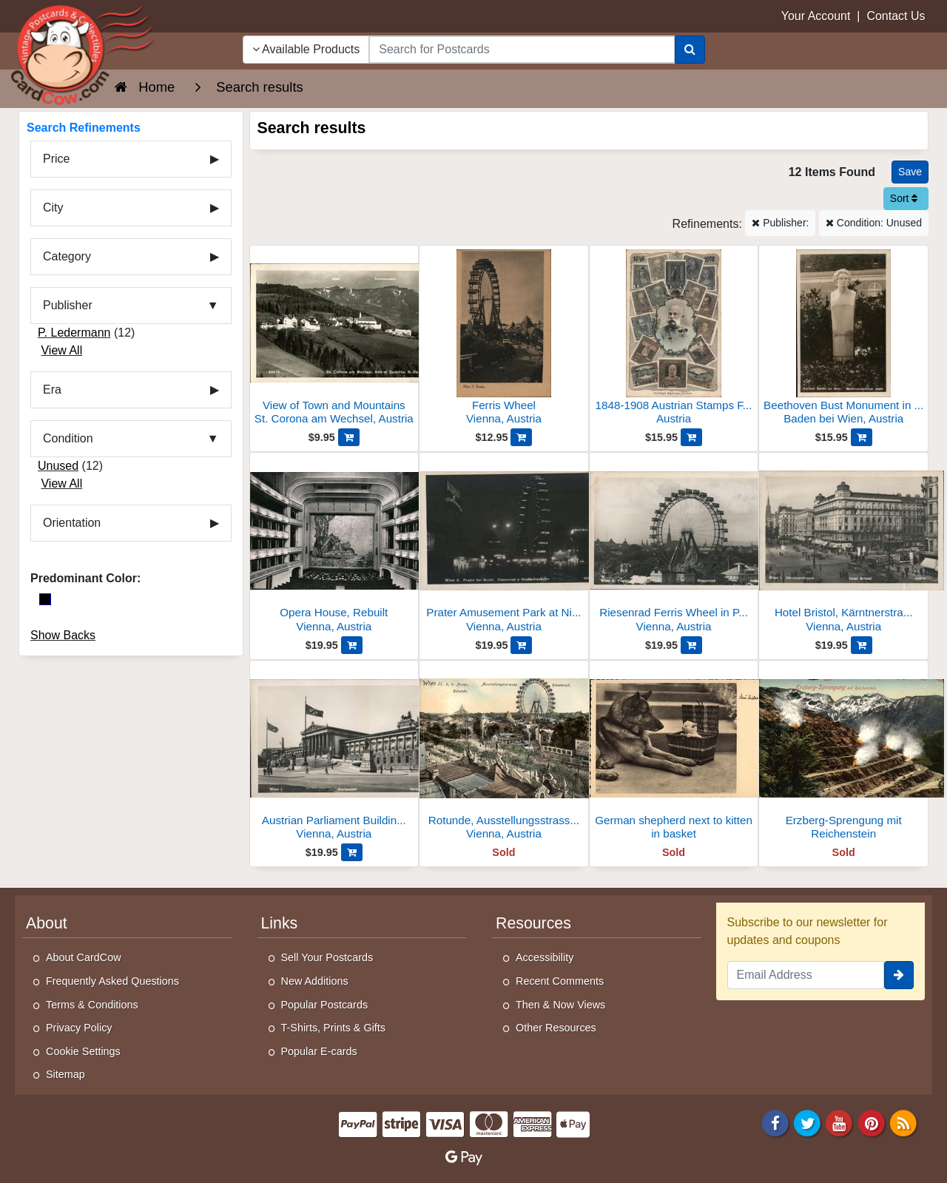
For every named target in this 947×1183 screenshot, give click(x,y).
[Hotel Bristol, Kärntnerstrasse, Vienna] (843, 546)
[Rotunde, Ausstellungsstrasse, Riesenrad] (503, 754)
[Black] (45, 599)
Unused (58, 465)
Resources (533, 923)
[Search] (690, 50)
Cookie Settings (83, 1051)
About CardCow (83, 957)
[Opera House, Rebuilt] (334, 546)
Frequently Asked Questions (112, 981)
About (46, 923)
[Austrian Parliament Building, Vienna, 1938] (334, 754)
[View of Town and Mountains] (334, 339)
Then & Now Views (560, 1005)
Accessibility (544, 957)
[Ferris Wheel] (503, 339)
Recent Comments (560, 981)
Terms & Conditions (92, 1005)
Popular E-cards (319, 1051)
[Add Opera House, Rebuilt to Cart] (352, 645)
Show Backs (62, 635)
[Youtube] (839, 1121)
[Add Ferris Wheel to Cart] (521, 437)
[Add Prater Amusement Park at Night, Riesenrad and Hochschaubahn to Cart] (521, 645)
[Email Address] (806, 975)
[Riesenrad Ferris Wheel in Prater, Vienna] (674, 546)
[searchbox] (521, 50)
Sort (904, 198)
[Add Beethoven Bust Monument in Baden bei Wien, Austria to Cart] (861, 437)
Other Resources (556, 1028)
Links (279, 923)
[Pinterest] (871, 1121)
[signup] (899, 975)
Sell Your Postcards (327, 957)
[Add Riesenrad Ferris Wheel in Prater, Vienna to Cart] (691, 645)
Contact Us (895, 16)
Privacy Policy (79, 1028)
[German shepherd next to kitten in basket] (674, 754)
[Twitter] (807, 1121)
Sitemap (65, 1074)
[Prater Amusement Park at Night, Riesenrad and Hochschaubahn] (503, 546)
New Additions (314, 981)
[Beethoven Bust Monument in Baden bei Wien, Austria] (843, 339)
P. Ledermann (74, 332)
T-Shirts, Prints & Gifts (333, 1028)
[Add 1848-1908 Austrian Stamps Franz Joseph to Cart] (691, 437)
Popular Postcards (324, 1005)
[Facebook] (775, 1121)
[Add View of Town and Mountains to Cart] (349, 437)
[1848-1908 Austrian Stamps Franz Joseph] (674, 339)
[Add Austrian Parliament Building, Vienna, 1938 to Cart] (352, 852)
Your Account (816, 16)
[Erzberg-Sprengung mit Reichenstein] (843, 754)
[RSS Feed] (903, 1121)
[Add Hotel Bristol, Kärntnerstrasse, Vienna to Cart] (861, 645)
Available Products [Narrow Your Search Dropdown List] (306, 49)
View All (61, 350)
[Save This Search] (910, 172)
